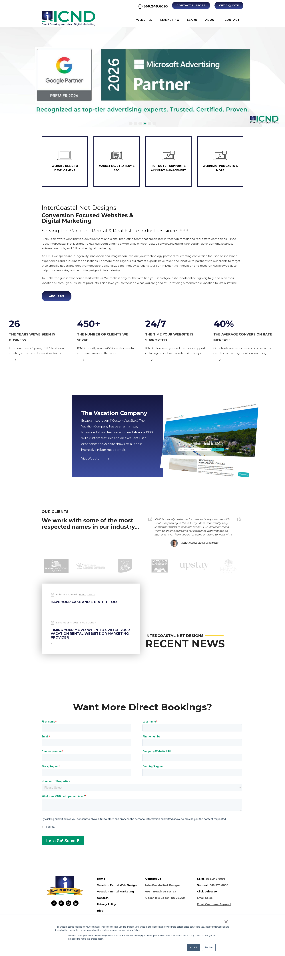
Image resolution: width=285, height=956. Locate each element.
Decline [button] (208, 947)
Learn (192, 19)
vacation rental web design (117, 885)
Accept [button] (193, 947)
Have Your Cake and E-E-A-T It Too (84, 602)
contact (103, 898)
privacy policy (106, 904)
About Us (56, 296)
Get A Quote (229, 5)
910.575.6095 (219, 885)
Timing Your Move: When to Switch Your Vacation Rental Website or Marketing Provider (90, 633)
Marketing (169, 19)
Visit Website (95, 458)
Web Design (88, 622)
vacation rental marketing (115, 891)
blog (100, 910)
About (210, 19)
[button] (131, 123)
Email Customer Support (214, 904)
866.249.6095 (153, 6)
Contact (232, 19)
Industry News (87, 594)
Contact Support (191, 5)
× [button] (226, 921)
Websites (144, 19)
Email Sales (204, 898)
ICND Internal (68, 18)
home (101, 878)
